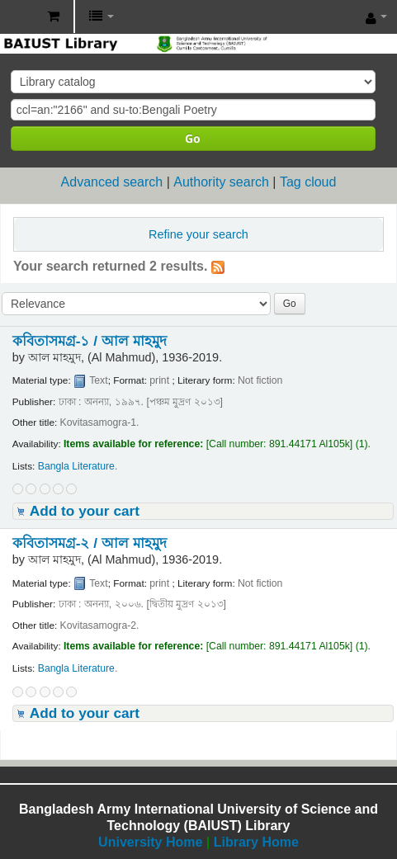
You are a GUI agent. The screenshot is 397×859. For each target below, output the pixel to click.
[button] (53, 16)
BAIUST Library (17, 17)
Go (193, 138)
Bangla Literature (76, 466)
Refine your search (198, 234)
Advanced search (112, 182)
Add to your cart (84, 511)
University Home (150, 842)
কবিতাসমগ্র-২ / (89, 543)
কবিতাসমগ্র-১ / (89, 341)
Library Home (256, 842)
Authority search (221, 182)
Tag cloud (308, 182)
